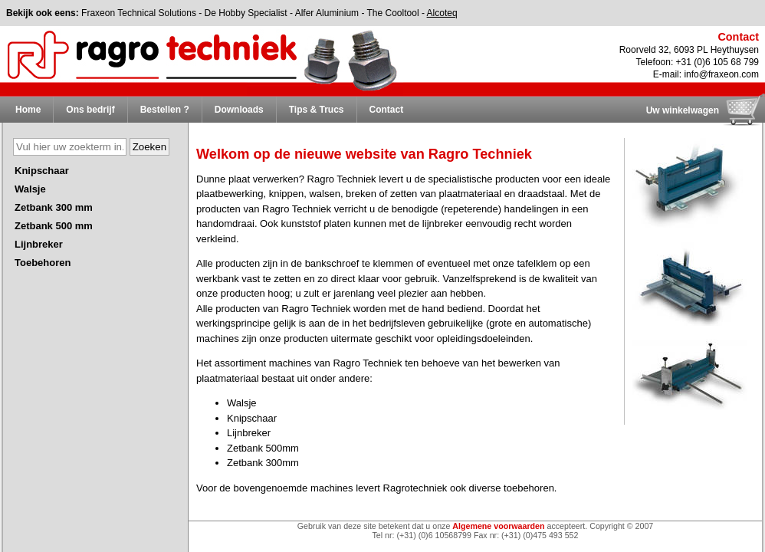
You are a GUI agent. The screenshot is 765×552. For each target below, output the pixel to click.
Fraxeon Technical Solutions (138, 13)
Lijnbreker (39, 244)
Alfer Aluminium (327, 13)
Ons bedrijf (90, 109)
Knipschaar (42, 170)
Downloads (239, 109)
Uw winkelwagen (682, 110)
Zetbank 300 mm (54, 207)
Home (28, 109)
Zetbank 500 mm (54, 226)
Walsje (30, 189)
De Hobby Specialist (246, 13)
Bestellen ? (164, 109)
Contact (386, 109)
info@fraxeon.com (721, 74)
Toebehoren (43, 262)
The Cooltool (393, 13)
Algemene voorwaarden (498, 526)
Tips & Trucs (316, 109)
